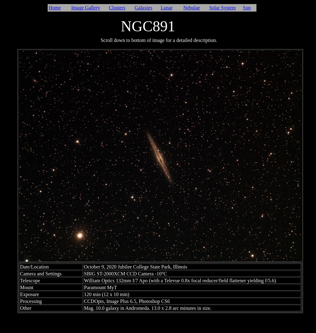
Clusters (117, 7)
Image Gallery (85, 7)
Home (55, 7)
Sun (247, 7)
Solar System (222, 7)
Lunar (166, 7)
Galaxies (143, 7)
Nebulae (191, 7)
